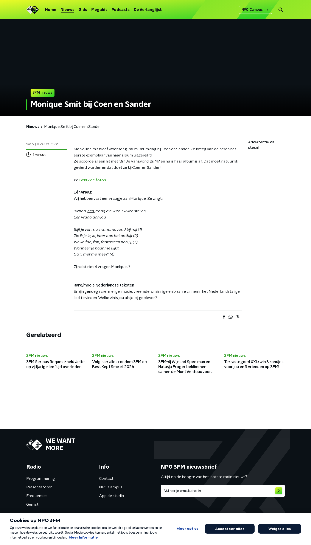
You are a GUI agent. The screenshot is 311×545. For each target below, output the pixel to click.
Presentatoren (39, 487)
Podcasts (120, 10)
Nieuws (67, 10)
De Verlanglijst (148, 10)
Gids (83, 10)
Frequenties (36, 496)
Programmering (40, 479)
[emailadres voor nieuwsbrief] (223, 491)
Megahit (99, 10)
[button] (280, 10)
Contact (106, 479)
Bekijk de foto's (92, 180)
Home (50, 10)
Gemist (32, 504)
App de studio (111, 496)
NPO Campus (255, 10)
